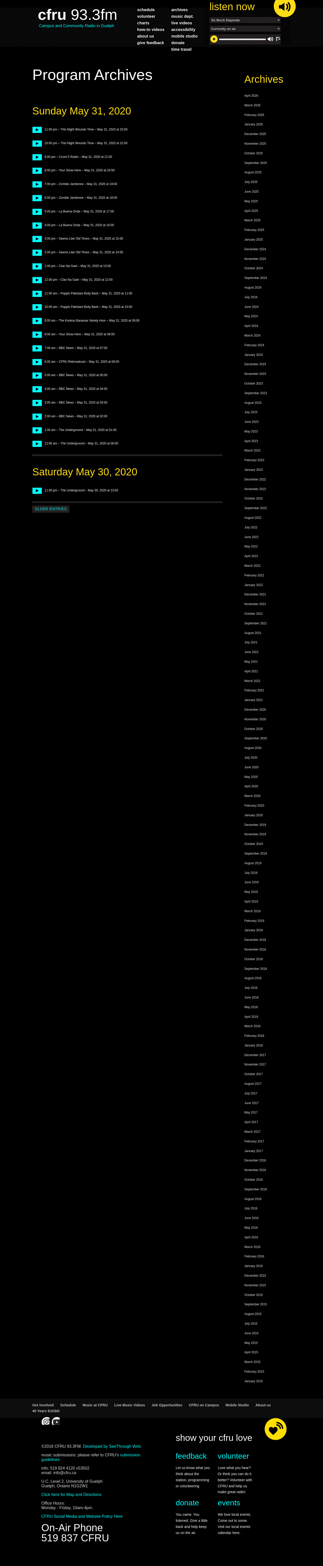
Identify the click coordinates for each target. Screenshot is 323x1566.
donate (177, 43)
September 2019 (255, 862)
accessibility (183, 29)
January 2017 (253, 1159)
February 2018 (254, 1044)
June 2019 (251, 891)
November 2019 (255, 843)
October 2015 (253, 1303)
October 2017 (253, 1083)
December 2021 (255, 603)
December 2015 (255, 1284)
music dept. (182, 16)
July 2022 (250, 536)
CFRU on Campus (204, 1414)
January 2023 (253, 478)
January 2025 (253, 248)
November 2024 (255, 267)
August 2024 (252, 296)
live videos (181, 23)
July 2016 (250, 1217)
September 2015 (255, 1313)
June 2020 (251, 776)
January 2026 (253, 133)
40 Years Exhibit (45, 1420)
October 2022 (253, 507)
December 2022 (255, 488)
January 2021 (253, 708)
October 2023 (253, 392)
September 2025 (255, 171)
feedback (191, 1464)
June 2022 (251, 545)
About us (263, 1414)
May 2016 (251, 1236)
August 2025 (252, 181)
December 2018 (255, 948)
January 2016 (253, 1274)
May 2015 (251, 1351)
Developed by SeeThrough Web (112, 1455)
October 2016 (253, 1188)
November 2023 (255, 382)
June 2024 (251, 315)
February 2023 (254, 469)
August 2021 (252, 641)
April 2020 (251, 795)
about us (145, 36)
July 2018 (250, 996)
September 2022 (255, 517)
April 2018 (251, 1025)
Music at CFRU (95, 1414)
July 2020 (250, 766)
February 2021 (254, 699)
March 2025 (252, 229)
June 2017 (251, 1111)
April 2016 (251, 1246)
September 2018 (255, 977)
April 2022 (251, 565)
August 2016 (252, 1207)
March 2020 (252, 804)
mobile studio (184, 36)
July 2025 (250, 190)
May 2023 (251, 440)
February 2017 (254, 1150)
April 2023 (251, 450)
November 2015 (255, 1294)
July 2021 (250, 651)
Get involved (43, 1414)
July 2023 (250, 421)
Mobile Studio (237, 1414)
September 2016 (255, 1198)
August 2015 (252, 1322)
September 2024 (255, 286)
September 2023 (255, 402)
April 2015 (251, 1361)
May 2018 (251, 1016)
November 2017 (255, 1073)
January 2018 (253, 1054)
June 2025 (251, 200)
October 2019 (253, 852)
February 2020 (254, 814)
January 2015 (253, 1390)
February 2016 (254, 1265)
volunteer (146, 16)
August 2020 (252, 756)
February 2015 (254, 1380)
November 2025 (255, 152)
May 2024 (251, 325)
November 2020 (255, 728)
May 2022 (251, 555)
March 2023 (252, 459)
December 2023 (255, 373)
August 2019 (252, 872)
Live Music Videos (129, 1414)
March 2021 (252, 689)
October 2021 (253, 622)
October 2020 (253, 737)
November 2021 (255, 612)
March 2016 (252, 1255)
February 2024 (254, 354)
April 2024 (251, 334)
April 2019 (251, 910)
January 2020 (253, 824)
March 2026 (252, 114)
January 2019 (253, 939)
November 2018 (255, 958)
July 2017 (250, 1102)
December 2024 (255, 258)
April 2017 (251, 1130)
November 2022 (255, 497)
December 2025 (255, 142)
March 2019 (252, 920)
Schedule (68, 1414)
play (35, 138)
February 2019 (254, 929)
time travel (181, 49)
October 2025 (253, 162)
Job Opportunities (167, 1414)
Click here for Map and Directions (71, 1503)
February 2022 (254, 584)
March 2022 (252, 574)
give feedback (150, 43)
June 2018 (251, 1006)
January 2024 (253, 363)
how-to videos (151, 29)
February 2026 (254, 123)
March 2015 (252, 1370)
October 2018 (253, 968)
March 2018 (252, 1035)
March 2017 (252, 1140)
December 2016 (255, 1169)
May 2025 (251, 210)
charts (143, 23)
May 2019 (251, 900)
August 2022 (252, 526)
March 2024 (252, 344)
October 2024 (253, 277)
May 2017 (251, 1121)
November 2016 (255, 1178)
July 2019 (250, 881)
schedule (146, 10)
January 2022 (253, 593)
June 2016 (251, 1226)
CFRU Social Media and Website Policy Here (82, 1525)
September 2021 (255, 632)
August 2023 (252, 411)
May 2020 (251, 785)
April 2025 (251, 219)
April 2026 (251, 104)
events (229, 1511)
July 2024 (250, 306)
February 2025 (254, 238)
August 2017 (252, 1092)
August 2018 (252, 987)
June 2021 (251, 660)
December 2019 (255, 833)
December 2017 (255, 1063)
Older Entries (51, 517)
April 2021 (251, 680)
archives (179, 10)
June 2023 (251, 430)
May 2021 (251, 670)
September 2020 (255, 747)
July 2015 (250, 1332)
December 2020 (255, 718)
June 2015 (251, 1342)
